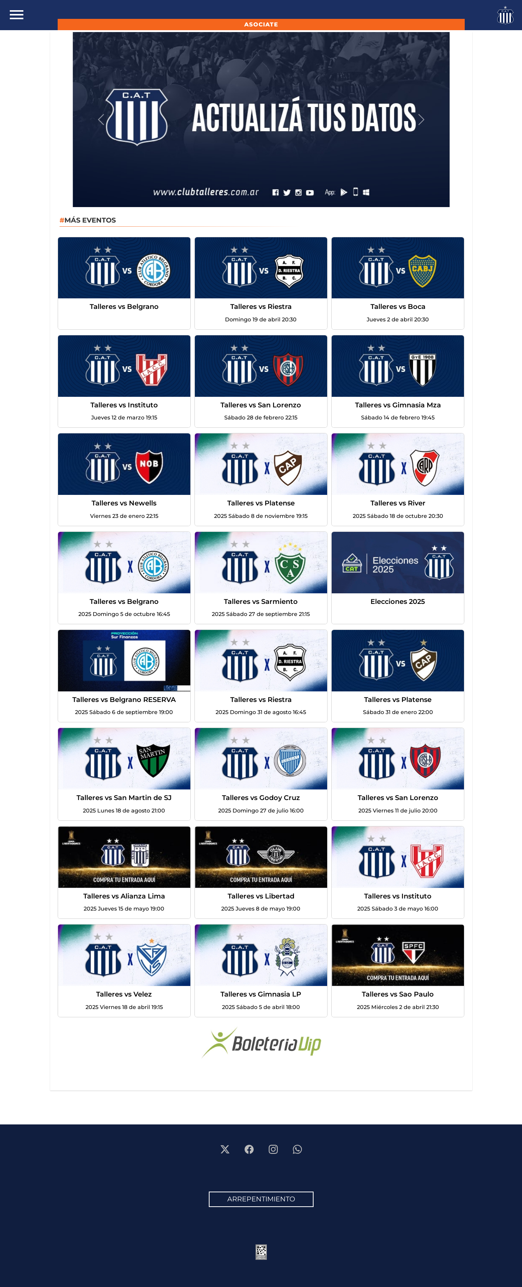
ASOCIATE (261, 24)
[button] (101, 119)
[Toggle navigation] (17, 15)
